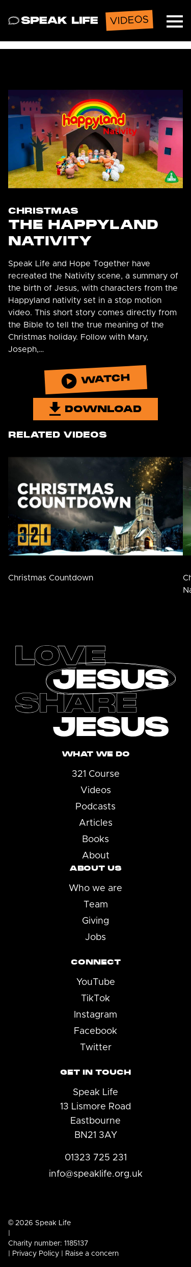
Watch (95, 380)
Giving (95, 921)
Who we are (95, 888)
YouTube (95, 982)
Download (95, 409)
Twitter (96, 1047)
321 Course (96, 774)
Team (96, 904)
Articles (96, 823)
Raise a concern (92, 1253)
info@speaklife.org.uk (96, 1174)
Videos (95, 790)
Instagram (95, 1015)
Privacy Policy (35, 1253)
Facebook (95, 1031)
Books (95, 839)
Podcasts (95, 807)
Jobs (95, 937)
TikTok (95, 998)
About (96, 855)
